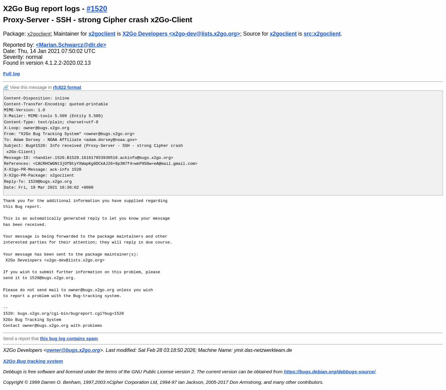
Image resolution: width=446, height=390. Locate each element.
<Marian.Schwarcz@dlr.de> (71, 45)
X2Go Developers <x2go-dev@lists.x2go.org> (181, 34)
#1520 (96, 8)
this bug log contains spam (69, 338)
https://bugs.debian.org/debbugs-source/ (329, 371)
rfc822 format (67, 87)
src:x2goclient (322, 34)
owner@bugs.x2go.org (73, 350)
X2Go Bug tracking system (33, 361)
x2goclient (38, 34)
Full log (11, 73)
